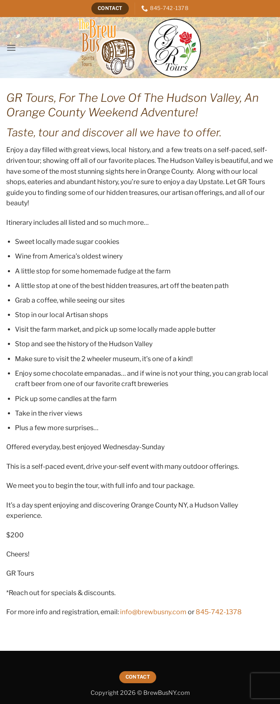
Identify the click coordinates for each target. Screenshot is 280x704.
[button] (11, 47)
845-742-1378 (219, 612)
